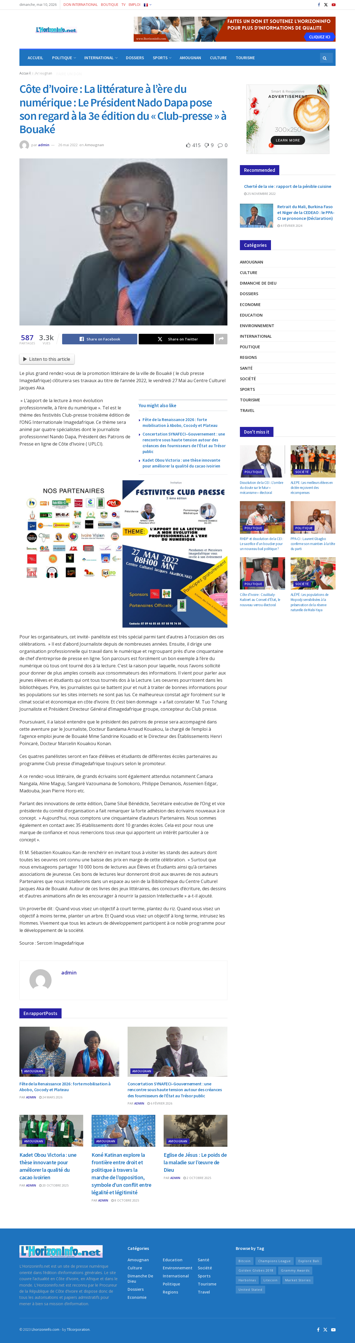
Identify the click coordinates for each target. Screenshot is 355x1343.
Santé (246, 368)
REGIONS (36, 73)
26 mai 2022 (68, 144)
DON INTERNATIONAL (81, 4)
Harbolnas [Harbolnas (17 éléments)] (247, 1280)
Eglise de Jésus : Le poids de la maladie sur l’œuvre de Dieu (195, 1162)
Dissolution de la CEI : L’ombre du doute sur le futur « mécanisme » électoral (261, 487)
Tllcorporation (78, 1329)
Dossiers (249, 293)
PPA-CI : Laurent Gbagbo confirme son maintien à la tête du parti (313, 543)
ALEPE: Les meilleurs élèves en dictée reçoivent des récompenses (312, 487)
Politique (250, 346)
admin (43, 144)
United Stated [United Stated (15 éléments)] (250, 1289)
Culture (248, 272)
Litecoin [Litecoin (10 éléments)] (270, 1280)
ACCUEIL (35, 57)
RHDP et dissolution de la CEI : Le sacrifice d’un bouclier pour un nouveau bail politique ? (261, 543)
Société (248, 378)
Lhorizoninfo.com (45, 1329)
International (256, 336)
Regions (248, 357)
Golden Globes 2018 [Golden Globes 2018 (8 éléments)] (256, 1270)
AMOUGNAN (190, 57)
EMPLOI (134, 4)
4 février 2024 (289, 225)
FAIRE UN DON (69, 73)
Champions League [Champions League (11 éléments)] (274, 1261)
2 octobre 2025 (197, 1178)
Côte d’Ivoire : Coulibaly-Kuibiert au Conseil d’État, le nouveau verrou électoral (260, 599)
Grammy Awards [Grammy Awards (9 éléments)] (295, 1270)
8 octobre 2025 (125, 1200)
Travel (247, 410)
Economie (250, 304)
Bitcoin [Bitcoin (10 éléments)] (245, 1261)
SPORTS (160, 57)
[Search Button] (325, 58)
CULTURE (218, 57)
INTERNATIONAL (99, 57)
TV (123, 4)
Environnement (257, 325)
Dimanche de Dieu (258, 283)
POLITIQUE (62, 57)
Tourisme (250, 399)
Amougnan (94, 144)
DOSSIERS (135, 57)
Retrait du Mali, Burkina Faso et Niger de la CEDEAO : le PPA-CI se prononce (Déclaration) (305, 212)
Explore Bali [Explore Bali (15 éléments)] (308, 1261)
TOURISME (245, 57)
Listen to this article (46, 359)
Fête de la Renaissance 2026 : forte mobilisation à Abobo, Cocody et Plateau (65, 1087)
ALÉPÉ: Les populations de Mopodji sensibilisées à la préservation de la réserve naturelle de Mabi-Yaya (310, 602)
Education (251, 315)
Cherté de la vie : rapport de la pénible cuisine (287, 186)
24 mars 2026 (50, 1097)
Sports (247, 389)
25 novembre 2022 (260, 193)
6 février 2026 (159, 1103)
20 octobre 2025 (54, 1185)
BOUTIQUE (109, 4)
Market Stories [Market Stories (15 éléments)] (298, 1280)
